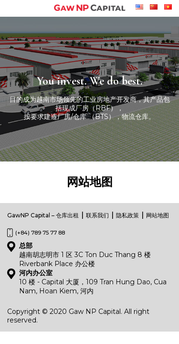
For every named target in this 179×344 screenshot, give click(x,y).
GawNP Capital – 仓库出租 (43, 215)
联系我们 (97, 215)
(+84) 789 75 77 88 (40, 232)
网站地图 (157, 215)
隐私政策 (127, 215)
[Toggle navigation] (13, 8)
